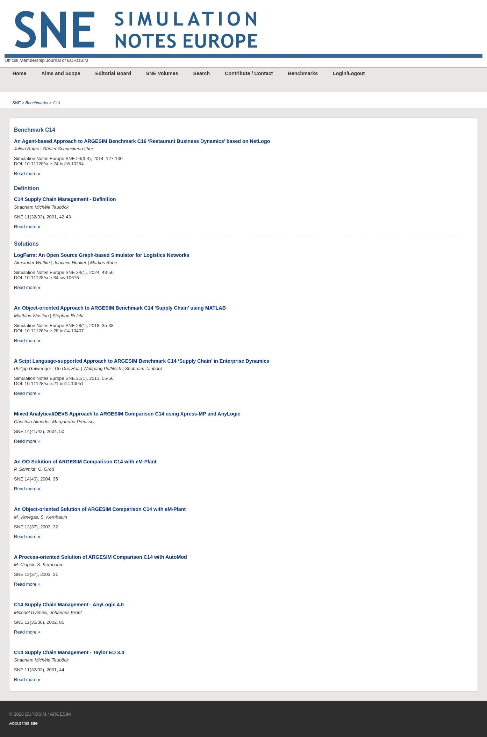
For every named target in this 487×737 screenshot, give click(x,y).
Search (201, 73)
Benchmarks (303, 73)
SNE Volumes (162, 73)
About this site (23, 723)
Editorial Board (113, 73)
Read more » (27, 173)
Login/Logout (349, 73)
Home (20, 73)
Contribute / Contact (249, 73)
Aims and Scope (60, 73)
